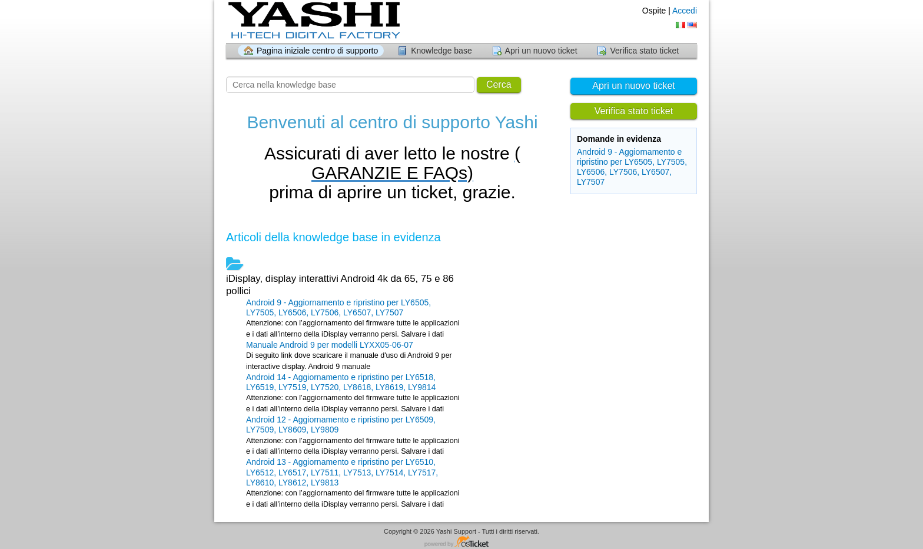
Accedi (684, 10)
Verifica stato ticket (644, 50)
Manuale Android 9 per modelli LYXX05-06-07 (329, 345)
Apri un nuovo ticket (541, 50)
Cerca (499, 84)
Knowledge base (441, 50)
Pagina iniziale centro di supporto (317, 50)
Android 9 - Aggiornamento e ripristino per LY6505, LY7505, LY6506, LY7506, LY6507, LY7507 (632, 167)
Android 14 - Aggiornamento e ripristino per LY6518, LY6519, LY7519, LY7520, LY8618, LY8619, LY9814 (341, 382)
